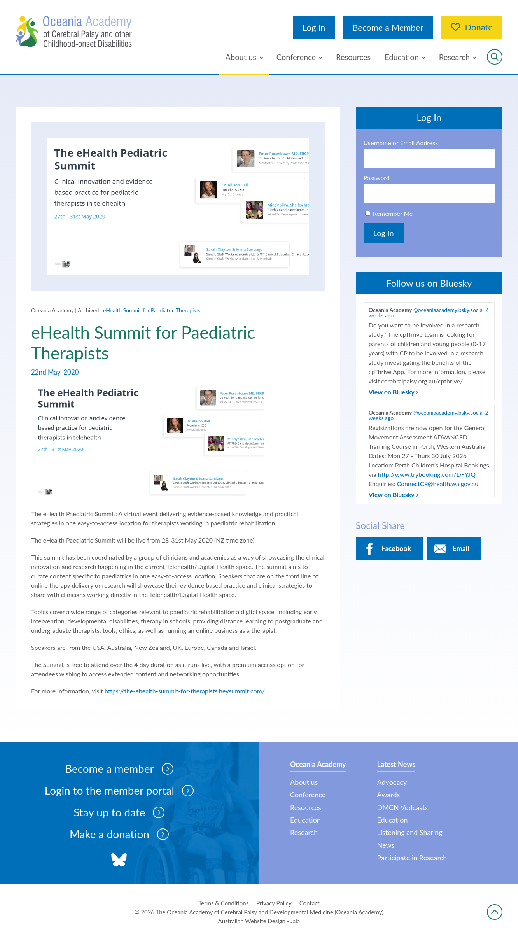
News (386, 845)
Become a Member (387, 27)
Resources (353, 56)
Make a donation (119, 834)
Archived (88, 310)
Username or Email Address (401, 143)
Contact (309, 903)
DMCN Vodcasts (402, 807)
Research (454, 56)
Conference (296, 56)
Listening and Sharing (410, 832)
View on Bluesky (393, 392)
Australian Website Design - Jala (259, 920)
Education (402, 56)
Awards (388, 794)
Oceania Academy (52, 310)
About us (241, 56)
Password (377, 178)
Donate (471, 27)
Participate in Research (412, 857)
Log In (314, 27)
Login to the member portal (119, 791)
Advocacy (392, 782)
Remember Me (393, 213)
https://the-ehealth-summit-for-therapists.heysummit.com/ (185, 691)
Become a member (119, 769)
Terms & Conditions (223, 903)
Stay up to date (119, 812)
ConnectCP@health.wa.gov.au (437, 483)
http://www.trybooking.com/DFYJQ (427, 474)
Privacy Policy (273, 903)
